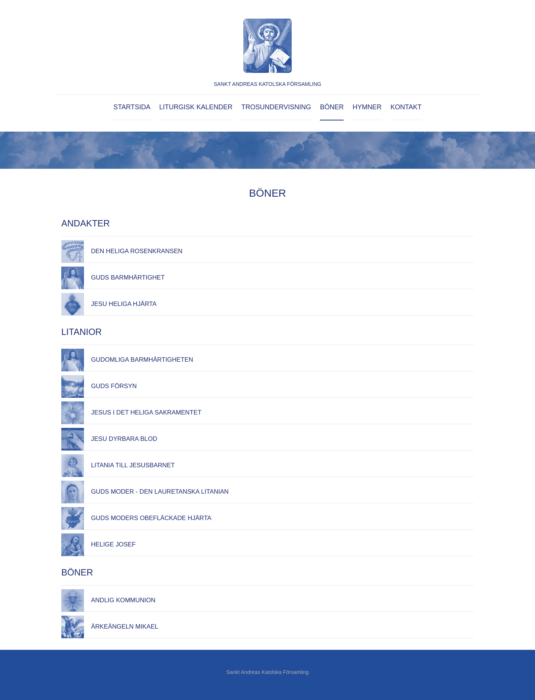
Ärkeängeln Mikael (124, 626)
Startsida (131, 107)
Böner (332, 107)
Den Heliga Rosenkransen (136, 251)
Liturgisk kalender (196, 107)
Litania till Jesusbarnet (133, 465)
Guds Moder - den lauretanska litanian (160, 491)
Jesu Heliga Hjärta (124, 303)
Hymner (367, 107)
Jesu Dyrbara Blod (124, 438)
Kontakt (406, 107)
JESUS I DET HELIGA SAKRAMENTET (146, 412)
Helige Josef (113, 544)
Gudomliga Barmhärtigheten (142, 359)
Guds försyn (114, 386)
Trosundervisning (276, 107)
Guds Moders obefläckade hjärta (151, 518)
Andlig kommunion (123, 600)
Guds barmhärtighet (128, 277)
